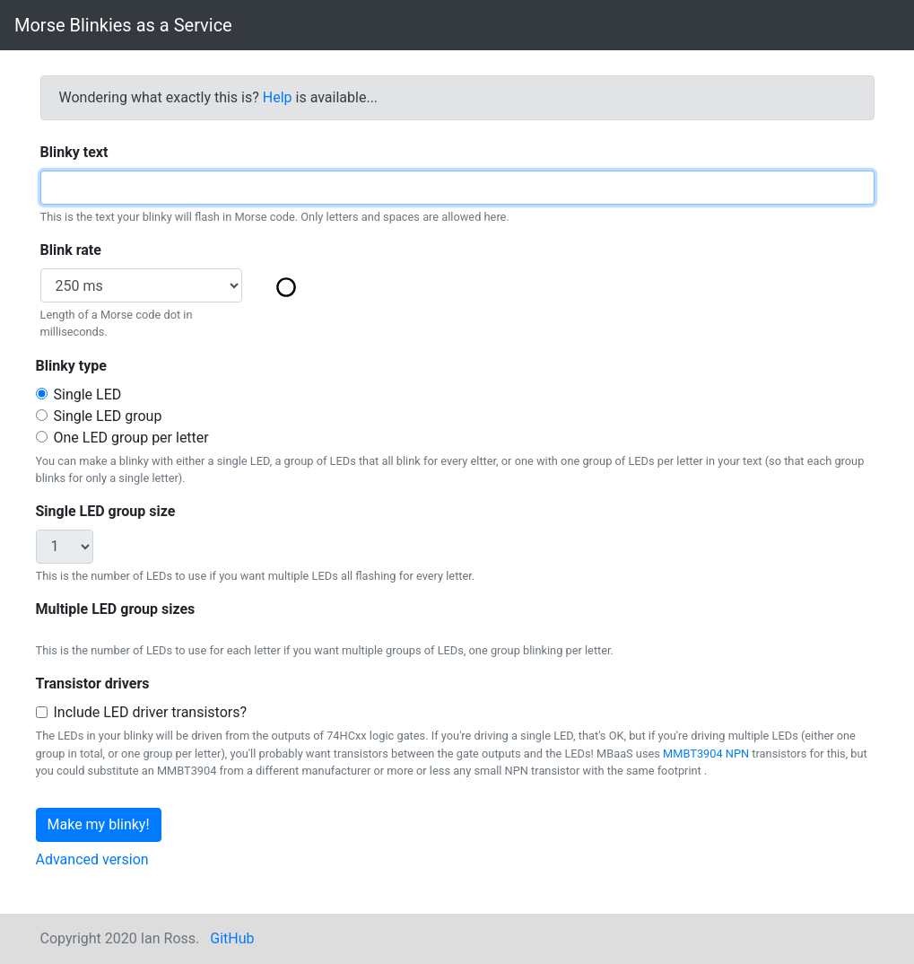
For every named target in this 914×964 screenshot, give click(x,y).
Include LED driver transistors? (151, 712)
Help (277, 97)
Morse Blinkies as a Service (123, 25)
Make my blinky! (99, 824)
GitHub (232, 938)
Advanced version (92, 859)
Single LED (88, 394)
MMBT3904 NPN (706, 753)
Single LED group (108, 416)
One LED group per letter (131, 437)
